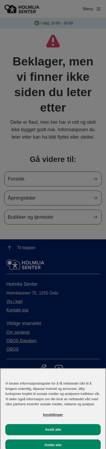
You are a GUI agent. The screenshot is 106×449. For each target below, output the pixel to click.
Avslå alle (53, 432)
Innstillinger (53, 417)
